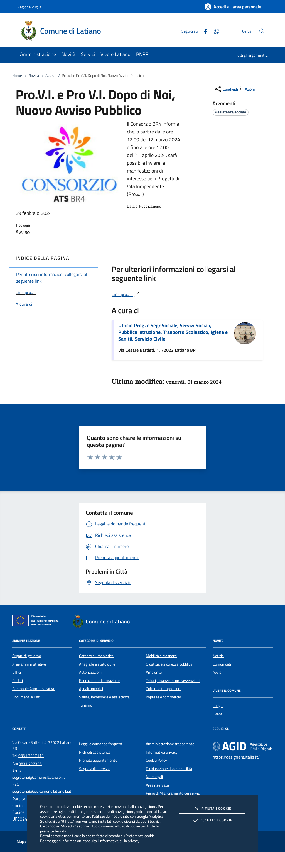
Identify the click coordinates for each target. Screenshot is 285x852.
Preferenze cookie (140, 836)
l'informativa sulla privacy (118, 841)
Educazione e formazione (99, 681)
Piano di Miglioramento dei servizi (173, 793)
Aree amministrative (29, 664)
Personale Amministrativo (33, 689)
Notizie (218, 656)
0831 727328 (30, 764)
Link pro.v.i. (126, 294)
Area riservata (157, 785)
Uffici (16, 672)
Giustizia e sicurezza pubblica (169, 664)
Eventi (218, 714)
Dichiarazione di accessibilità (169, 769)
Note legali (154, 777)
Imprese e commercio (163, 697)
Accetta (211, 820)
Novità (33, 75)
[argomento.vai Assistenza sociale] (230, 112)
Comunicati (222, 664)
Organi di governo (26, 656)
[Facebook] (203, 31)
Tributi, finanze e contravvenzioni (173, 681)
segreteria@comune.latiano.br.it (38, 777)
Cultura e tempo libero (163, 689)
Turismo (85, 705)
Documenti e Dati (26, 697)
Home (17, 75)
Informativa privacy (162, 752)
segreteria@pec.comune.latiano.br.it (41, 791)
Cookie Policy (156, 760)
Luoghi (218, 706)
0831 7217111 (31, 756)
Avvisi (50, 75)
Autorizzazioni (90, 672)
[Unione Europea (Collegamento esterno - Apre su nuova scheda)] (37, 621)
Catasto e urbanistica (96, 656)
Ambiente (154, 672)
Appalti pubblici (91, 689)
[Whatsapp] (214, 31)
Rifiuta (211, 808)
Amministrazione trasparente (170, 744)
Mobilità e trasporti (161, 656)
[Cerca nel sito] (262, 31)
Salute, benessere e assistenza (104, 697)
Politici (17, 681)
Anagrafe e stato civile (97, 664)
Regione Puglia (29, 7)
